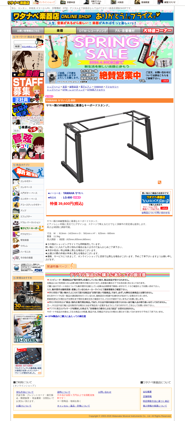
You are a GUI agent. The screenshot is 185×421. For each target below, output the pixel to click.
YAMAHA (98, 86)
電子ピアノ (86, 86)
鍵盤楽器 (73, 86)
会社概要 (147, 391)
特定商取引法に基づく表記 (156, 401)
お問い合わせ (104, 392)
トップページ (53, 86)
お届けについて (23, 406)
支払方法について (25, 392)
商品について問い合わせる (156, 212)
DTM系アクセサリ (96, 89)
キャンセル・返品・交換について (73, 406)
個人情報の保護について (155, 406)
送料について (63, 392)
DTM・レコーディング (74, 89)
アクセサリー (112, 86)
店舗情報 (147, 396)
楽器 (65, 86)
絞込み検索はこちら (29, 47)
